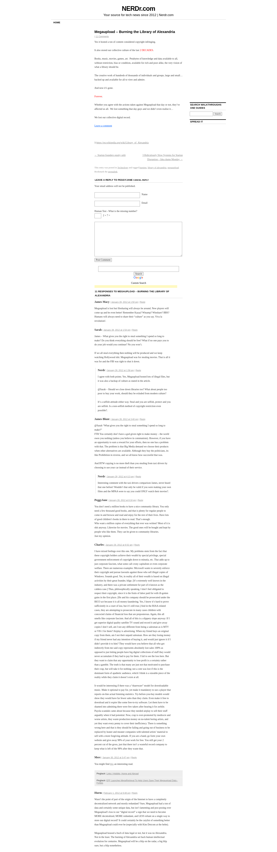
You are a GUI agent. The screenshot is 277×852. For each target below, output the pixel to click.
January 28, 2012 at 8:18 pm (122, 500)
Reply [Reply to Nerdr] (138, 370)
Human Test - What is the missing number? (116, 211)
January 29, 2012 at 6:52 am (119, 545)
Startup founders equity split (110, 155)
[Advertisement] (136, 286)
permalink (112, 171)
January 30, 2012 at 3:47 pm (116, 757)
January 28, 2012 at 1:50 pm (124, 302)
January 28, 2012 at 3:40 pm (124, 419)
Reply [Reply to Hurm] (134, 793)
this (112, 764)
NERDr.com (138, 8)
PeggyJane (125, 180)
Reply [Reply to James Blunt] (142, 419)
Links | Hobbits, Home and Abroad (122, 773)
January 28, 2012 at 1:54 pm (116, 330)
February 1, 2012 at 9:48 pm (117, 793)
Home (56, 22)
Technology (122, 167)
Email (145, 203)
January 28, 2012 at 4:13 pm (120, 476)
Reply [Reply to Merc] (134, 757)
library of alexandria (157, 167)
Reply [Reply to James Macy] (142, 302)
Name (145, 194)
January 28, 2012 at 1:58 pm (120, 370)
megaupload (173, 167)
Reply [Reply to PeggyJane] (140, 500)
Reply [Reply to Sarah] (135, 330)
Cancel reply (141, 180)
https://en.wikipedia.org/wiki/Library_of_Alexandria (122, 142)
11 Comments (102, 36)
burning (142, 167)
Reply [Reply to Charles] (137, 545)
